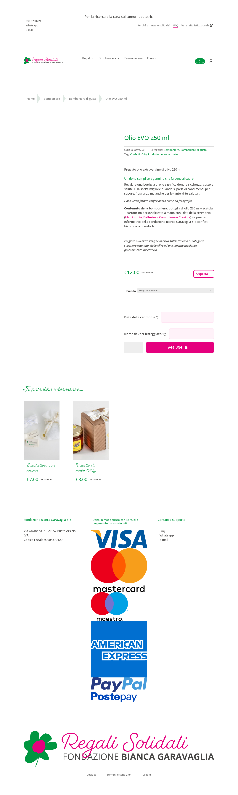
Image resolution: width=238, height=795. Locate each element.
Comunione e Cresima (174, 217)
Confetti (135, 154)
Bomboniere (107, 58)
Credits (147, 772)
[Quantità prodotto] (133, 347)
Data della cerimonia (141, 317)
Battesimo (150, 217)
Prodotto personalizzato (163, 154)
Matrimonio (133, 217)
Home (31, 98)
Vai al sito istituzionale (195, 25)
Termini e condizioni (119, 772)
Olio (144, 154)
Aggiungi (175, 347)
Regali (86, 58)
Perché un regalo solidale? (153, 25)
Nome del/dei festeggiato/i (145, 333)
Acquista (202, 274)
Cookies (91, 772)
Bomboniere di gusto (83, 98)
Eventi (151, 58)
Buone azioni (133, 58)
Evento (131, 291)
